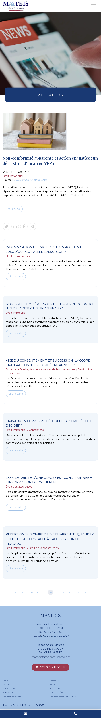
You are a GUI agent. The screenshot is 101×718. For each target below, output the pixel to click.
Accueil (6, 681)
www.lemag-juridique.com (30, 180)
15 (44, 592)
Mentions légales (58, 692)
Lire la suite (12, 209)
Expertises (55, 681)
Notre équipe (9, 688)
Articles (6, 700)
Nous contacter (52, 667)
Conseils (7, 684)
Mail (25, 714)
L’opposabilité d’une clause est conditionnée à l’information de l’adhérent (49, 480)
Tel (75, 714)
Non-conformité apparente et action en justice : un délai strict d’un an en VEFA (50, 306)
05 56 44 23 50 (53, 632)
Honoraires (55, 688)
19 (69, 592)
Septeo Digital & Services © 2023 (24, 705)
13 (32, 592)
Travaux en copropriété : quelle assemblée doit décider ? (49, 423)
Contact (53, 684)
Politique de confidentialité (63, 696)
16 (51, 592)
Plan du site (8, 692)
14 (38, 592)
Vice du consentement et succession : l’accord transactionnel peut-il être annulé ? (48, 363)
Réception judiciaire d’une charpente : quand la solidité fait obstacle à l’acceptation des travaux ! (50, 538)
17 (57, 592)
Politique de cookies (12, 696)
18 (63, 592)
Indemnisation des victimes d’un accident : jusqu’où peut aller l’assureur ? (44, 249)
